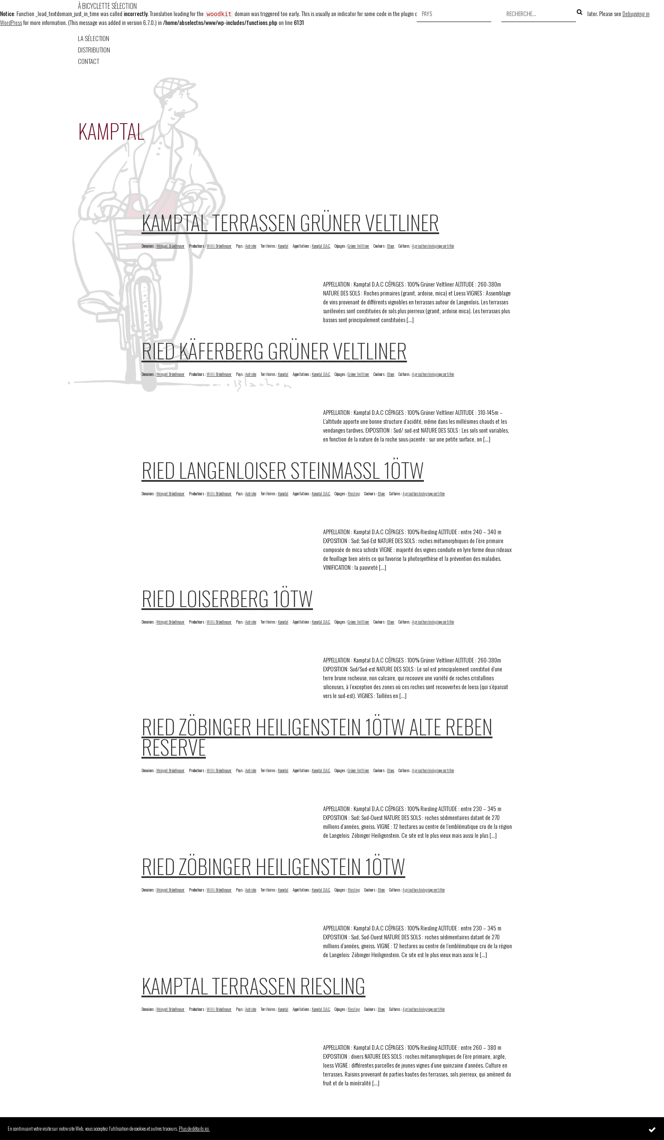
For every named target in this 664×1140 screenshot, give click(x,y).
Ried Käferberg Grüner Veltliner (274, 350)
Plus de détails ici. (194, 1128)
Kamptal (283, 246)
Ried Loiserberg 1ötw (227, 598)
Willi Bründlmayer (219, 246)
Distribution (94, 49)
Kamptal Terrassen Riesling (253, 985)
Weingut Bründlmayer (170, 246)
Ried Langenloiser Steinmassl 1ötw (282, 470)
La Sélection (93, 38)
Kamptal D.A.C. (321, 246)
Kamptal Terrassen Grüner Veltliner (290, 222)
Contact (88, 61)
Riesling (354, 493)
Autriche (250, 246)
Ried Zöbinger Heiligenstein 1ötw (273, 866)
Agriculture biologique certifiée (433, 246)
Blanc (390, 246)
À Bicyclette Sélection (107, 6)
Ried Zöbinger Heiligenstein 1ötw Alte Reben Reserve (316, 736)
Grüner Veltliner (358, 246)
